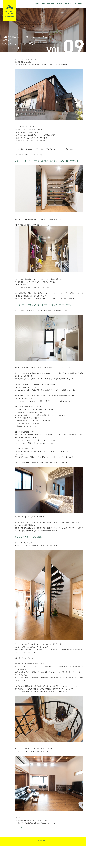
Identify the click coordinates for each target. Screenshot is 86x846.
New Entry (17, 828)
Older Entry (23, 828)
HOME (37, 4)
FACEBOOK (78, 4)
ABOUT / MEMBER (48, 4)
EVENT (59, 4)
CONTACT (68, 4)
